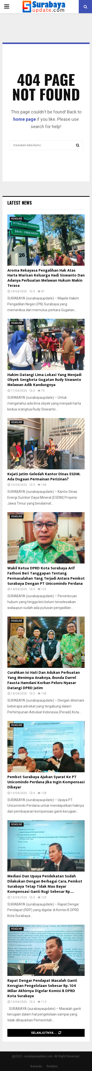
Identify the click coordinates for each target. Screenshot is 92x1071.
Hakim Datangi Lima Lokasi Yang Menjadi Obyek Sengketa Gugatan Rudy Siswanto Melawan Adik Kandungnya (44, 380)
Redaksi (52, 1066)
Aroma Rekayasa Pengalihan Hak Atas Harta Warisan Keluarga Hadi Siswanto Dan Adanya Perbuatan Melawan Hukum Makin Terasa (46, 278)
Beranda (36, 1066)
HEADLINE (16, 218)
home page (24, 119)
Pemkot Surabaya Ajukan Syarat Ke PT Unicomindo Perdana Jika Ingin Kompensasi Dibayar (46, 782)
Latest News (19, 202)
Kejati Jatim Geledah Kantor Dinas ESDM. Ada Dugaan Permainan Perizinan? (43, 477)
